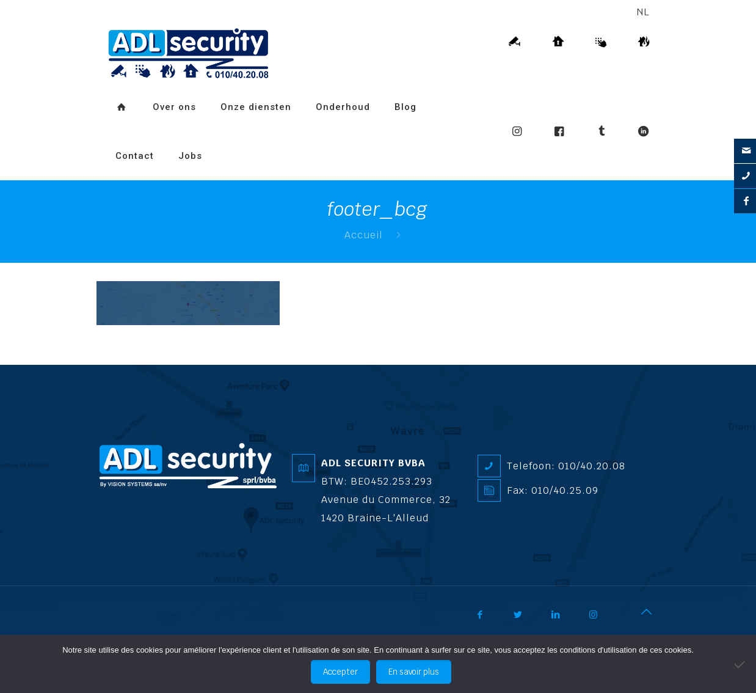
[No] (741, 664)
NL (643, 12)
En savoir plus (413, 672)
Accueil (363, 235)
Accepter (340, 672)
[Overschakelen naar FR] (226, 137)
